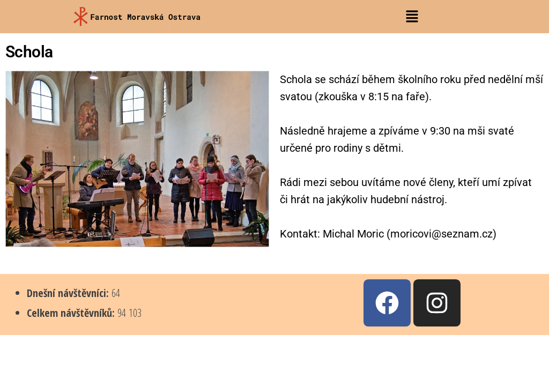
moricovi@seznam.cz (441, 233)
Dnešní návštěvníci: (69, 293)
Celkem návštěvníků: (72, 313)
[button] (411, 16)
